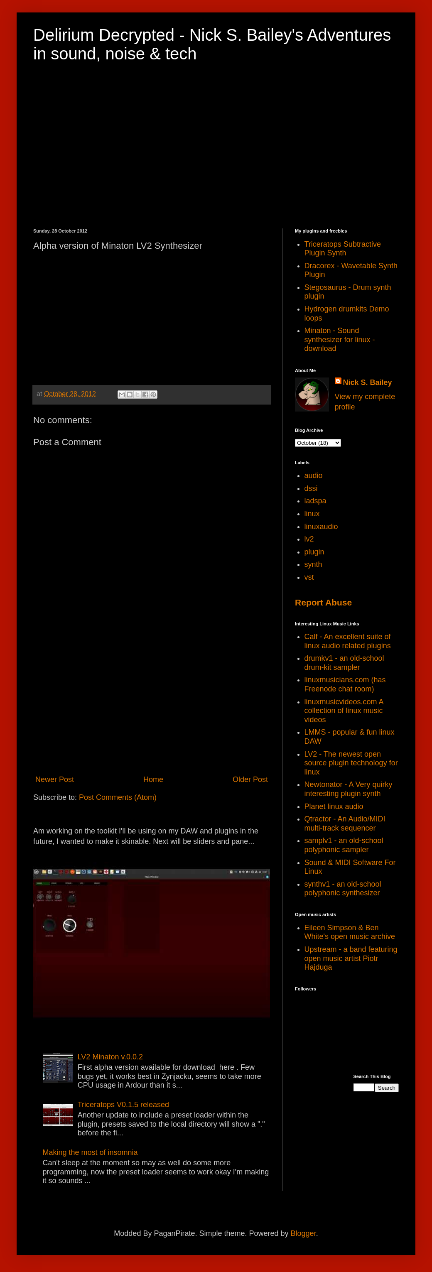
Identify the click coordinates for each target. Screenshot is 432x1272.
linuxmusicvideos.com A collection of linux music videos (343, 711)
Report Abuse (323, 602)
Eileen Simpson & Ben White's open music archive (349, 932)
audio (313, 475)
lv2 (309, 539)
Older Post (250, 779)
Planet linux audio (333, 806)
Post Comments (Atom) (118, 797)
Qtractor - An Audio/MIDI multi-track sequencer (344, 823)
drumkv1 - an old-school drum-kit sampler (344, 663)
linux (312, 514)
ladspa (315, 501)
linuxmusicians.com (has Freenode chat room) (345, 684)
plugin (314, 552)
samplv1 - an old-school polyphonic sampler (343, 845)
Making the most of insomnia (90, 1152)
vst (309, 577)
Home (153, 779)
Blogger (303, 1233)
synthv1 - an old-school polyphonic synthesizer (342, 888)
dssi (311, 488)
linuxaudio (321, 526)
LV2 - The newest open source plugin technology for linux (351, 763)
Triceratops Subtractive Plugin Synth (342, 248)
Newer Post (54, 779)
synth (313, 564)
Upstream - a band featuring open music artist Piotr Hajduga (351, 958)
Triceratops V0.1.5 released (123, 1104)
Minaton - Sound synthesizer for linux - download (339, 339)
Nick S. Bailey (367, 382)
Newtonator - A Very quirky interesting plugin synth (348, 789)
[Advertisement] (216, 158)
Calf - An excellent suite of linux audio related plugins (347, 641)
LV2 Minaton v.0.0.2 (110, 1057)
